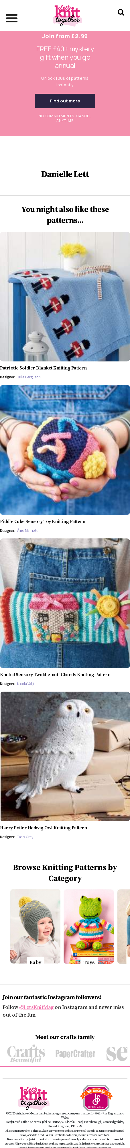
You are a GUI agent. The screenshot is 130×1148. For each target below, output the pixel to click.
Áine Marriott (27, 530)
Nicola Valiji (25, 683)
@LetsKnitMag (36, 1007)
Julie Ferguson (28, 377)
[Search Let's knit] (121, 19)
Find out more (65, 101)
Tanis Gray (25, 836)
